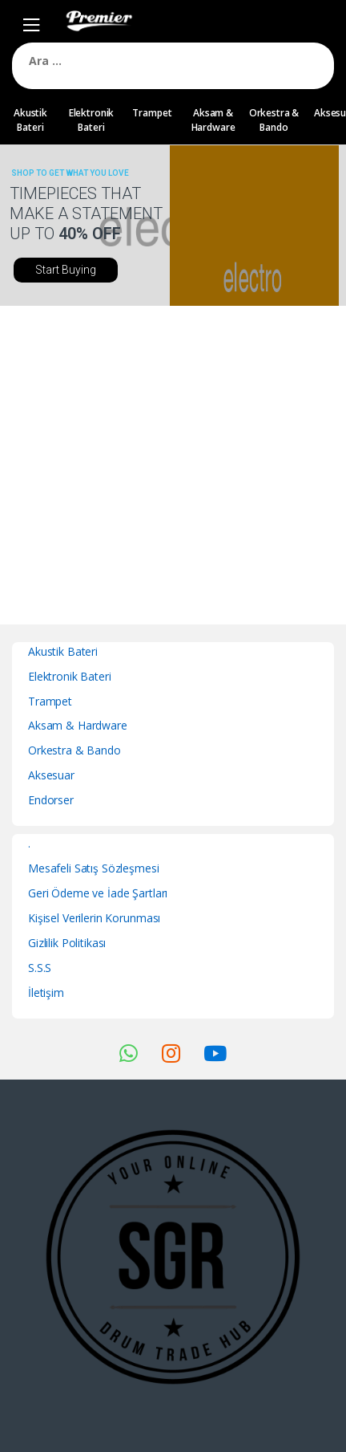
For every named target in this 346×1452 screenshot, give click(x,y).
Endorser (51, 799)
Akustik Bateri (30, 120)
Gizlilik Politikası (67, 942)
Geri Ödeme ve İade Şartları (97, 893)
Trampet (151, 113)
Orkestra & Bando (274, 120)
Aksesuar (51, 775)
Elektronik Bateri (92, 120)
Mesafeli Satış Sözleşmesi (93, 868)
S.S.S (39, 967)
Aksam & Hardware (213, 120)
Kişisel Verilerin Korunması (94, 917)
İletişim (46, 992)
